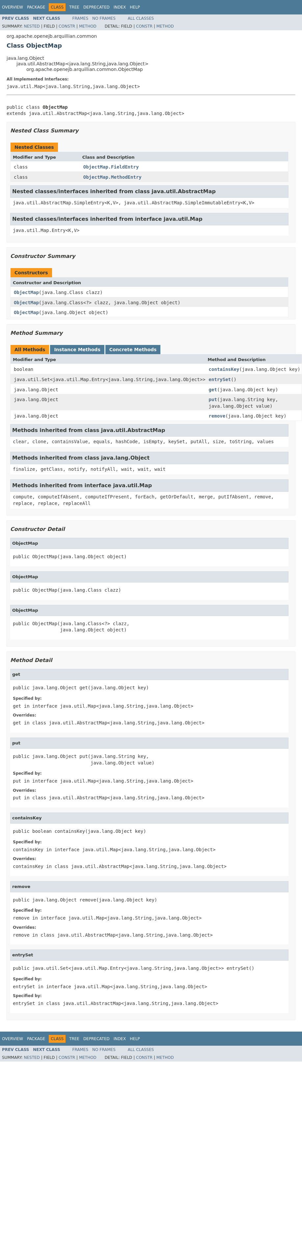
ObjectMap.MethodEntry (112, 177)
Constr (67, 26)
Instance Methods (77, 349)
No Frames (104, 18)
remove (217, 416)
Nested (32, 26)
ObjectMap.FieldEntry (111, 167)
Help (135, 7)
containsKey (224, 369)
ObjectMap (26, 292)
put (213, 399)
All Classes (141, 18)
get (213, 389)
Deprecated (96, 7)
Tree (74, 7)
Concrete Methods (133, 349)
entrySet (220, 379)
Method (87, 26)
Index (120, 7)
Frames (80, 18)
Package (36, 7)
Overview (12, 7)
